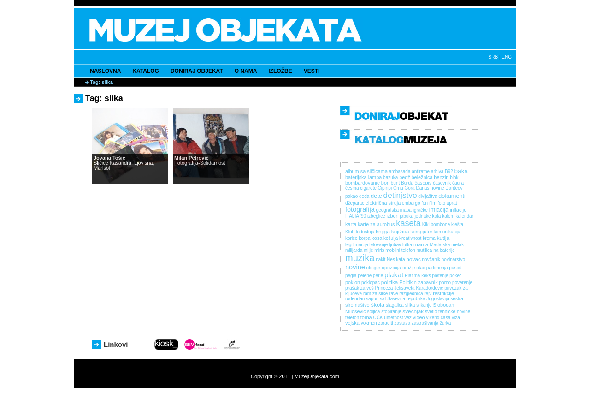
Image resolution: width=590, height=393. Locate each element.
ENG (507, 57)
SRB (493, 57)
